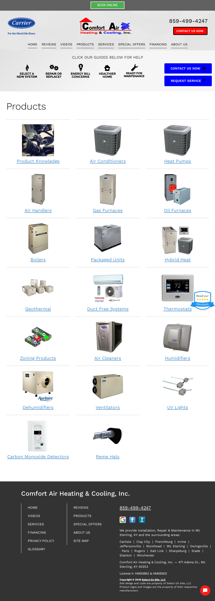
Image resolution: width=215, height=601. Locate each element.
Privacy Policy (43, 542)
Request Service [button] (188, 81)
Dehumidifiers (38, 390)
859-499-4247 (135, 507)
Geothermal (38, 291)
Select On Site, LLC (153, 579)
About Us (179, 44)
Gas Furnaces (108, 193)
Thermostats (177, 291)
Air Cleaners (108, 341)
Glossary (38, 551)
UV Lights (177, 390)
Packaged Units (108, 242)
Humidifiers (177, 341)
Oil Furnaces (177, 193)
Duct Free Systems (108, 291)
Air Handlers (38, 193)
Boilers (38, 242)
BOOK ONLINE (107, 5)
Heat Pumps (177, 144)
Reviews (49, 44)
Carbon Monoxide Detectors (38, 439)
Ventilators (108, 390)
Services (106, 44)
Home (32, 44)
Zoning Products (38, 341)
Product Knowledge (38, 144)
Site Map (82, 542)
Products (85, 44)
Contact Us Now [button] (190, 31)
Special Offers (131, 44)
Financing (158, 44)
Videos (66, 44)
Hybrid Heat (177, 242)
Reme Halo (108, 439)
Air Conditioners (108, 144)
